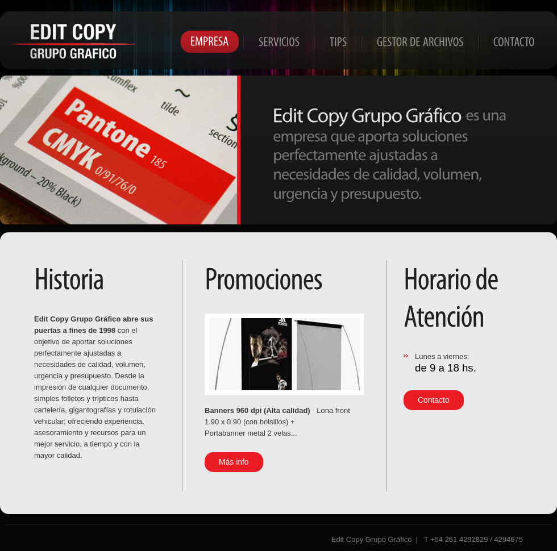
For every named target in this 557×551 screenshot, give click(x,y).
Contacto (434, 399)
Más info (234, 461)
